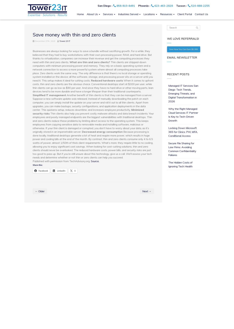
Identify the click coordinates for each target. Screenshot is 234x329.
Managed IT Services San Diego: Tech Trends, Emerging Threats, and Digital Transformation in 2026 (183, 93)
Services (109, 14)
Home (80, 14)
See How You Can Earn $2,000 (183, 49)
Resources (167, 14)
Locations (150, 14)
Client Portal (184, 14)
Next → (146, 191)
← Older (40, 191)
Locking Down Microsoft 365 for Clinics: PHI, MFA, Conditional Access (183, 131)
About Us (93, 14)
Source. (95, 161)
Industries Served (129, 14)
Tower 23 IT (64, 41)
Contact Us (201, 14)
